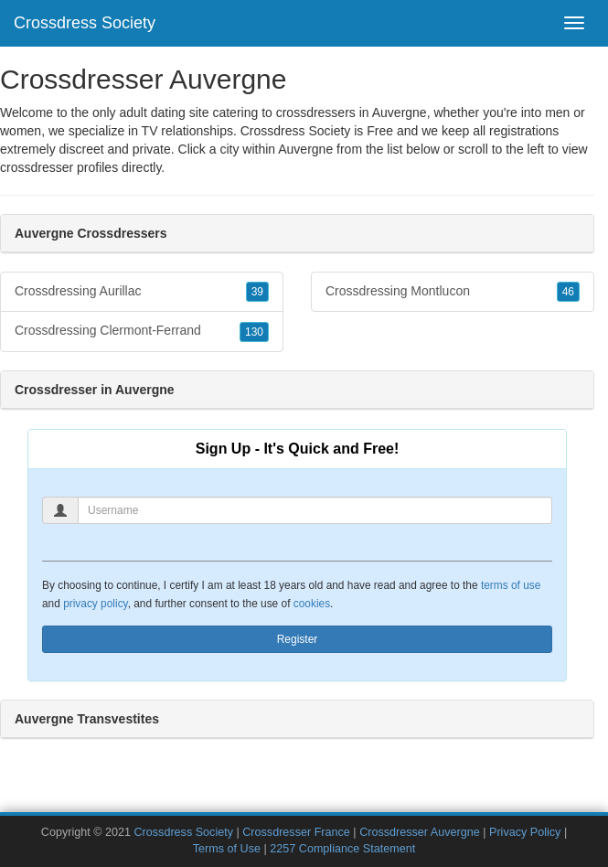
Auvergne (305, 149)
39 (257, 291)
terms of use (510, 585)
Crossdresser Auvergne (419, 832)
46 (568, 291)
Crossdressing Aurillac (142, 292)
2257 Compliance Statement (342, 848)
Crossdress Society (84, 23)
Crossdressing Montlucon (452, 292)
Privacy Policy (524, 832)
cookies (311, 603)
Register (297, 639)
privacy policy (95, 603)
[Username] (315, 510)
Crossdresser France (296, 832)
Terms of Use (227, 848)
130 (254, 332)
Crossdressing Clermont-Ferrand (142, 331)
